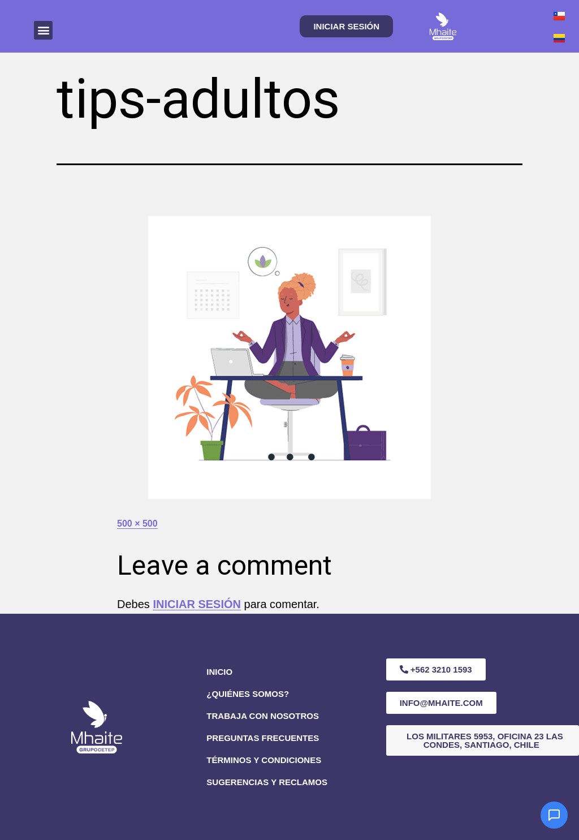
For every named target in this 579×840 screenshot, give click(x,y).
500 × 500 (137, 523)
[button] (43, 30)
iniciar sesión (197, 604)
